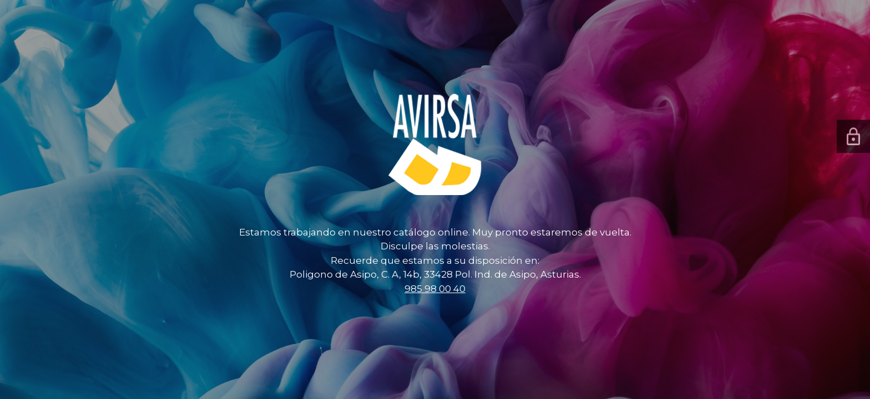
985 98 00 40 (435, 288)
